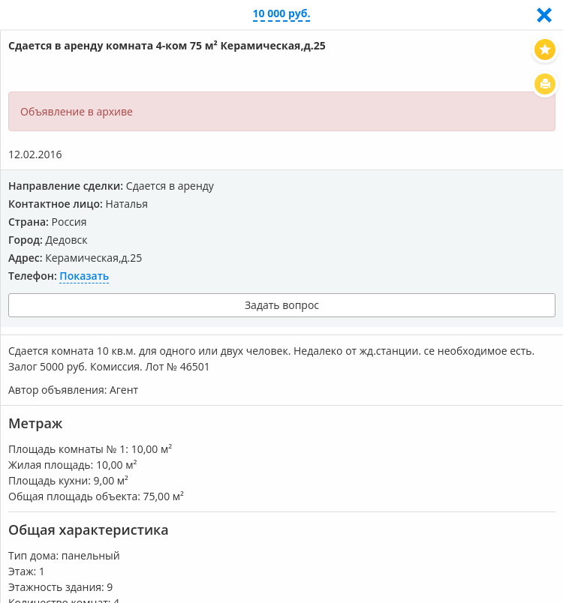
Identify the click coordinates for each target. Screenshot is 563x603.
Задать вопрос (282, 305)
